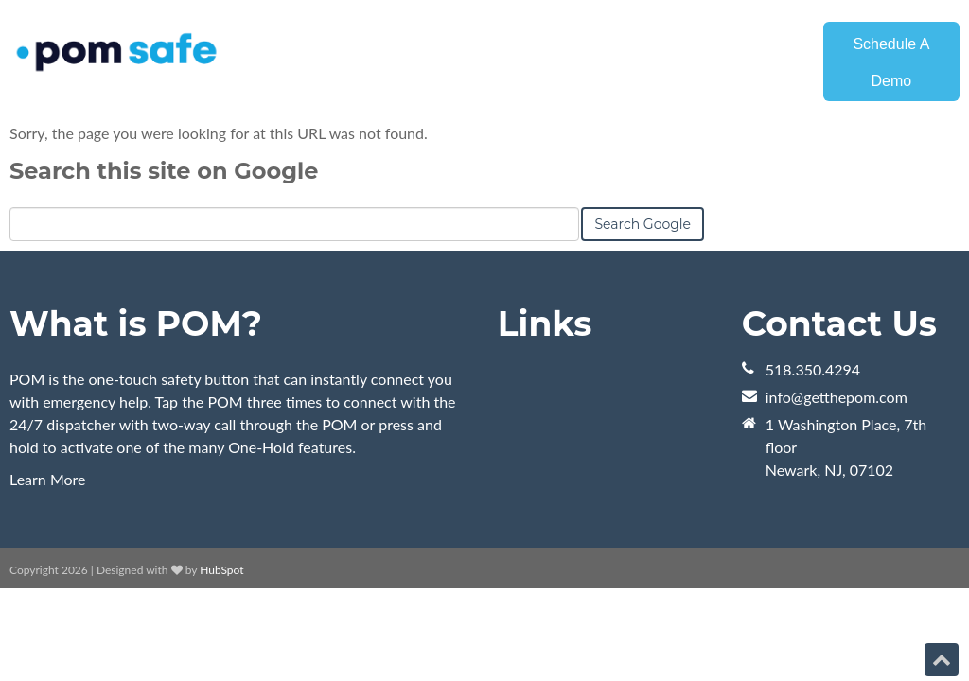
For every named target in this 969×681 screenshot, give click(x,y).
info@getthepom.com (836, 397)
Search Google (642, 224)
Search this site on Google (163, 170)
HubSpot (221, 570)
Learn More (47, 479)
